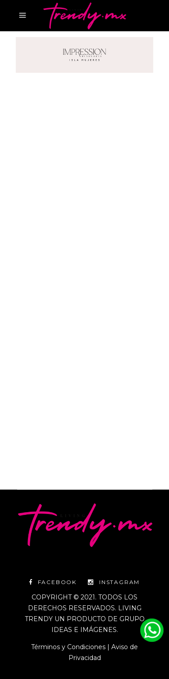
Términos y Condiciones (68, 647)
